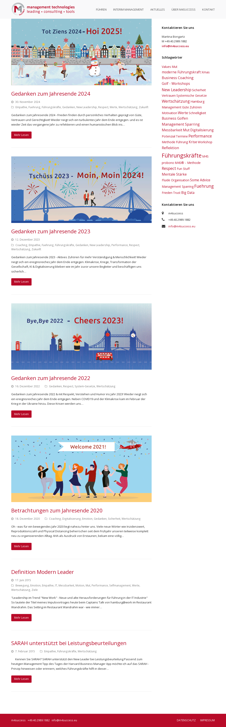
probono (168, 163)
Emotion (87, 519)
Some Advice (200, 180)
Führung (182, 142)
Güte (185, 107)
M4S (205, 156)
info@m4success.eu (181, 226)
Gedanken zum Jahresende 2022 (50, 378)
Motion (79, 585)
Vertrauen (169, 95)
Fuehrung (34, 107)
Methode (168, 142)
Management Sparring (181, 124)
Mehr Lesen (21, 135)
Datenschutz (186, 720)
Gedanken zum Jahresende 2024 (50, 93)
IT (56, 585)
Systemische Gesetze (191, 95)
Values (166, 67)
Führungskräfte (51, 107)
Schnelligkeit (197, 113)
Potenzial (168, 136)
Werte (113, 107)
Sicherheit (114, 519)
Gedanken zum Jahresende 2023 (50, 231)
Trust (177, 193)
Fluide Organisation (175, 180)
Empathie (21, 107)
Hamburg (197, 101)
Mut (88, 585)
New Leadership (86, 107)
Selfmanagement (120, 585)
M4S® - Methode (188, 162)
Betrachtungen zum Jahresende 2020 (57, 510)
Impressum (207, 720)
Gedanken (68, 107)
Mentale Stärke (174, 174)
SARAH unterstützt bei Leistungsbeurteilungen (68, 643)
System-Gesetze (85, 386)
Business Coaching (178, 77)
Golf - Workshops (176, 83)
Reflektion (170, 147)
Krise (193, 141)
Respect (103, 107)
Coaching (21, 245)
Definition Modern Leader (42, 571)
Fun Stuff (183, 169)
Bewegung (22, 585)
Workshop (205, 142)
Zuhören (196, 107)
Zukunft (143, 107)
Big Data (187, 192)
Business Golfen (175, 118)
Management (171, 107)
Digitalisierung (71, 519)
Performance (119, 245)
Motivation (169, 113)
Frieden (167, 193)
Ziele (35, 590)
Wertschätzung (128, 107)
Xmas (206, 72)
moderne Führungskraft (181, 72)
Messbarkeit (66, 585)
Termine (182, 136)
